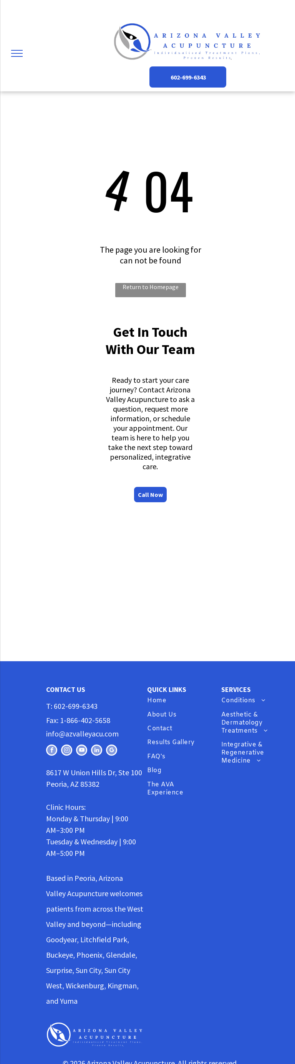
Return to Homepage (151, 287)
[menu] (17, 53)
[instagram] (66, 751)
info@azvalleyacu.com (82, 733)
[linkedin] (96, 751)
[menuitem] (178, 701)
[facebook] (51, 751)
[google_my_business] (111, 751)
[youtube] (81, 751)
